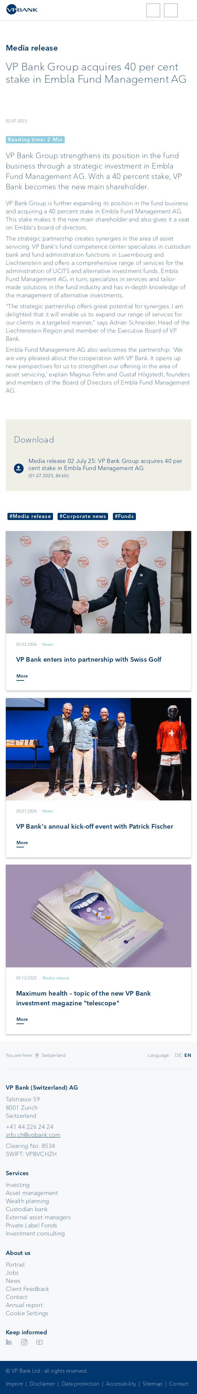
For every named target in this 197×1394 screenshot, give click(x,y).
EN (187, 1055)
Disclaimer (42, 1384)
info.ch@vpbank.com (33, 1135)
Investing (18, 1184)
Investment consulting (35, 1233)
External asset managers (38, 1217)
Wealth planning (27, 1201)
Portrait (15, 1264)
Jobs (12, 1272)
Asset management (32, 1193)
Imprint (14, 1384)
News (13, 1280)
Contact (16, 1297)
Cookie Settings (27, 1313)
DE (178, 1055)
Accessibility (121, 1384)
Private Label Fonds (32, 1225)
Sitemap (152, 1384)
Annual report (24, 1305)
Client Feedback (27, 1289)
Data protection (81, 1384)
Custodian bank (27, 1209)
